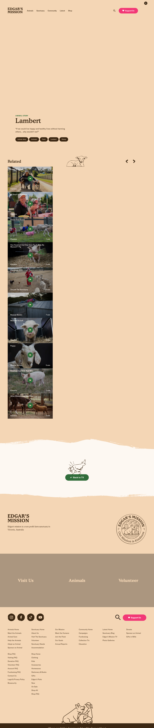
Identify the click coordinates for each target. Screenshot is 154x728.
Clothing (34, 657)
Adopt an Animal (14, 644)
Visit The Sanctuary (39, 637)
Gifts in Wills (131, 637)
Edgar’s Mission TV (110, 637)
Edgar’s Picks (36, 679)
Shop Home (35, 654)
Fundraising (83, 637)
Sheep (64, 139)
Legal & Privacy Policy (16, 679)
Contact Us (12, 676)
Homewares (36, 668)
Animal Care (12, 637)
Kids (33, 661)
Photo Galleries (109, 640)
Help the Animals (14, 640)
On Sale (34, 687)
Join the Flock (60, 637)
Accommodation (37, 648)
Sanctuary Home (37, 629)
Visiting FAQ (12, 657)
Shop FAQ (11, 654)
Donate (129, 629)
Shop (70, 11)
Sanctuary (40, 11)
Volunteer (35, 640)
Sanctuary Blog (108, 633)
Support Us (128, 11)
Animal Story (21, 116)
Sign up (58, 541)
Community (52, 11)
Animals (30, 11)
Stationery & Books (38, 672)
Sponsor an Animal (15, 648)
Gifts (33, 676)
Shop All (34, 690)
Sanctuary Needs (38, 644)
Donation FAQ (13, 661)
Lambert (53, 139)
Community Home (86, 629)
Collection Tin (84, 640)
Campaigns (83, 633)
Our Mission (59, 629)
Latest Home (108, 629)
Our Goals (59, 640)
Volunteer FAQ (13, 665)
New (33, 683)
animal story (22, 139)
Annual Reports (61, 644)
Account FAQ (13, 668)
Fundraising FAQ (14, 672)
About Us (35, 633)
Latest (62, 11)
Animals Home (13, 629)
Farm (44, 139)
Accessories (36, 665)
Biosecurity (12, 683)
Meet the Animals (14, 633)
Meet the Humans (62, 633)
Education (83, 644)
